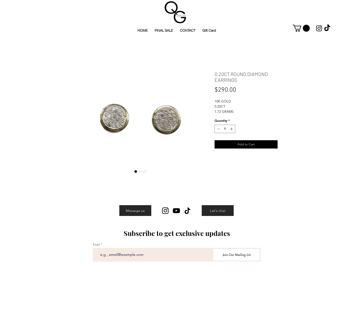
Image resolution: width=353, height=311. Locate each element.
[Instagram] (165, 210)
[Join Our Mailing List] (236, 255)
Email (96, 244)
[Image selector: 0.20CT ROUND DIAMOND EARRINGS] (136, 171)
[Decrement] (218, 129)
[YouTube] (176, 210)
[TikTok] (187, 210)
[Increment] (232, 129)
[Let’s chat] (218, 210)
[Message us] (135, 210)
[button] (301, 28)
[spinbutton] (225, 129)
